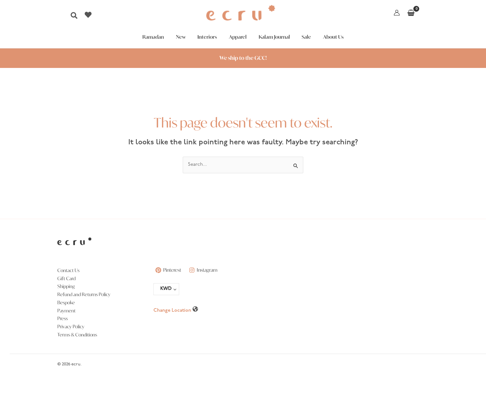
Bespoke (66, 302)
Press (62, 318)
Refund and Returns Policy (83, 294)
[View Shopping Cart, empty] (411, 12)
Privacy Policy (70, 326)
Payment (66, 311)
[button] (74, 17)
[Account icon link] (396, 12)
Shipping (66, 286)
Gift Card (66, 278)
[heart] (89, 14)
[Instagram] (205, 270)
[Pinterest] (168, 270)
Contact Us (68, 270)
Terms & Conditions (77, 335)
